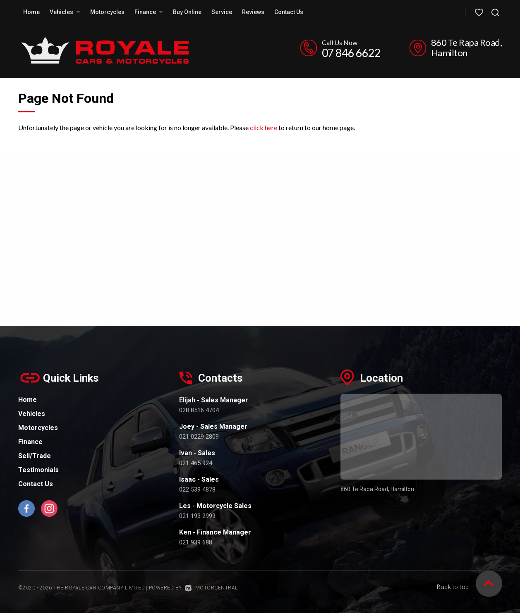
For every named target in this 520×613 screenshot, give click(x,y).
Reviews (253, 12)
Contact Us (288, 12)
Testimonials (38, 470)
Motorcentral (211, 588)
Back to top (469, 587)
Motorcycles (107, 12)
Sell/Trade (34, 456)
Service (221, 12)
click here (263, 127)
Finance (148, 12)
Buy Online (187, 12)
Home (31, 12)
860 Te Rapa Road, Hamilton (466, 47)
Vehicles (65, 12)
